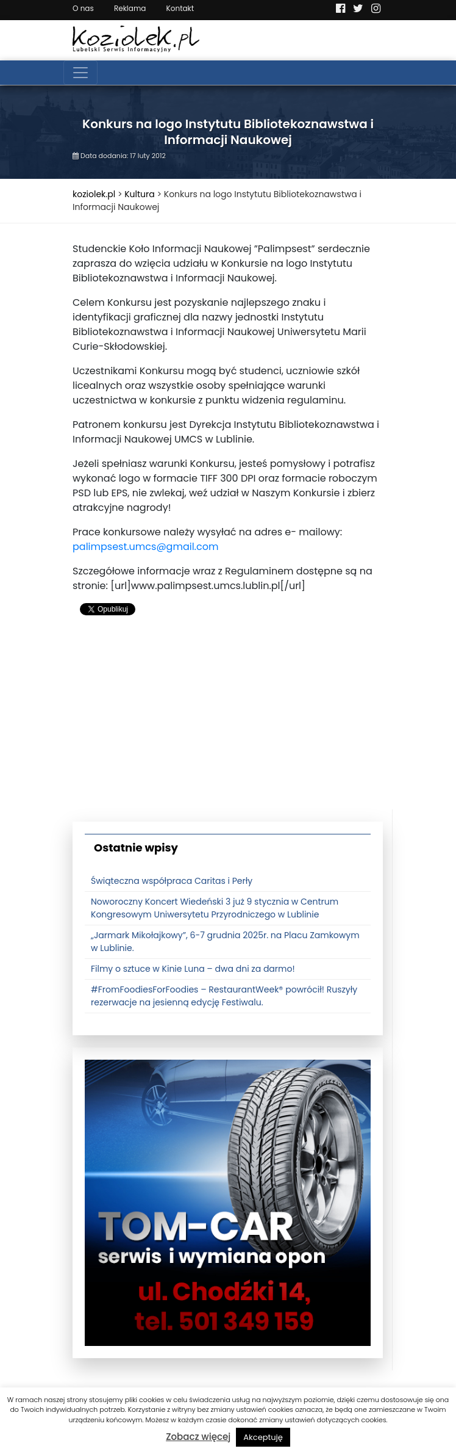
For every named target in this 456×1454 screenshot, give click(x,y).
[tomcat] (228, 1202)
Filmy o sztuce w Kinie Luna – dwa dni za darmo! (193, 969)
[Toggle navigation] (80, 72)
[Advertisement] (228, 723)
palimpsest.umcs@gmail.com (145, 547)
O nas (83, 8)
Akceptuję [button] (263, 1437)
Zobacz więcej (198, 1436)
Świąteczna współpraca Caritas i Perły (171, 881)
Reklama (130, 8)
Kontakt (180, 8)
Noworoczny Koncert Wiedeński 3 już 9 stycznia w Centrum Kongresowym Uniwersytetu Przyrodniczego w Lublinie (214, 908)
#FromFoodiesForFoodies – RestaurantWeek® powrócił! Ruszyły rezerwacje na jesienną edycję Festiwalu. (224, 995)
